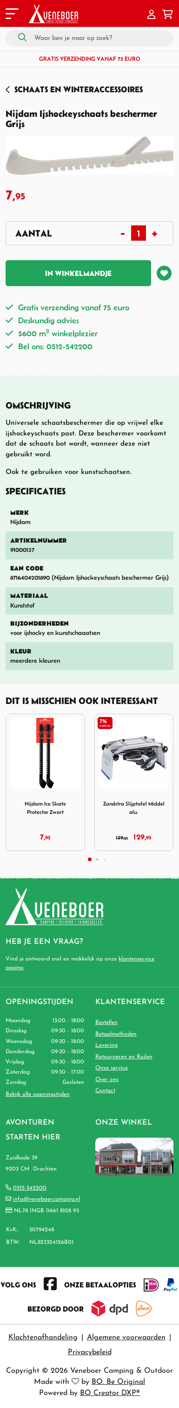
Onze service (111, 1068)
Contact (105, 1091)
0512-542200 (29, 1188)
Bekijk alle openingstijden (38, 1094)
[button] (151, 15)
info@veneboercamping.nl (46, 1199)
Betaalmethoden (116, 1034)
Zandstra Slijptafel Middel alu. (134, 807)
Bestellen (106, 1022)
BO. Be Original (118, 1382)
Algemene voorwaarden (126, 1337)
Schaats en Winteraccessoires (78, 89)
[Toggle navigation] (11, 15)
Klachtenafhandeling (43, 1337)
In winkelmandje (78, 273)
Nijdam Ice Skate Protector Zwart (45, 807)
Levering (106, 1045)
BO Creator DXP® (110, 1393)
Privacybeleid (90, 1352)
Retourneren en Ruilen (123, 1057)
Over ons (107, 1079)
